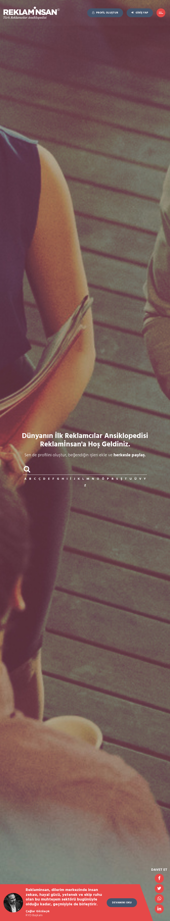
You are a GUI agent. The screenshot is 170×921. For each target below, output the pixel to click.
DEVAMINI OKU (122, 902)
